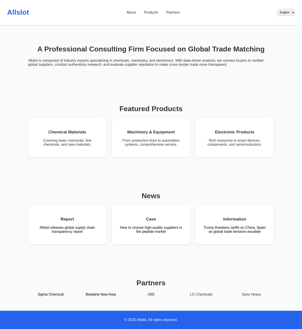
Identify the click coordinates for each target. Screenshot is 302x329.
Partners (173, 12)
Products (151, 12)
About (131, 12)
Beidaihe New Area (101, 294)
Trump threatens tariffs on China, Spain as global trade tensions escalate (234, 229)
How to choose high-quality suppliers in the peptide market (151, 229)
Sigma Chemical (50, 294)
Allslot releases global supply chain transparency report (67, 229)
